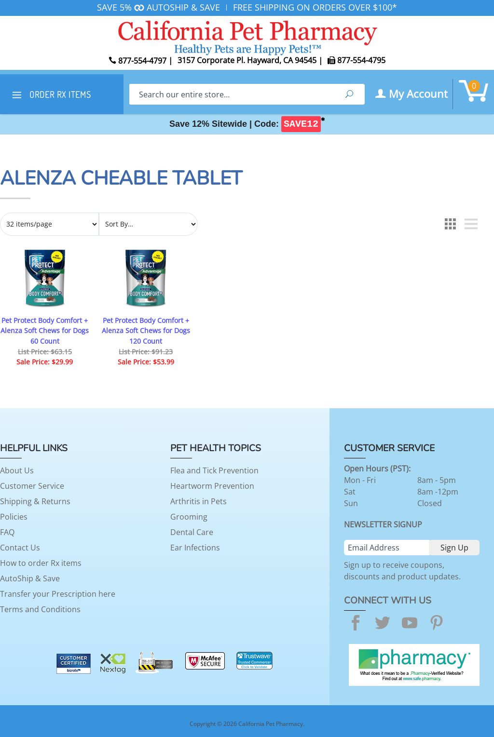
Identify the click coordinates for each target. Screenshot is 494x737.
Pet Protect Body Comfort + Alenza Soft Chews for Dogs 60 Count (44, 331)
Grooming (188, 516)
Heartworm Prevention (212, 486)
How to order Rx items (41, 563)
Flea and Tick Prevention (214, 470)
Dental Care (191, 532)
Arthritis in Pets (198, 501)
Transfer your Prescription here (57, 594)
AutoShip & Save (30, 578)
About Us (17, 470)
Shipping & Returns (35, 501)
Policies (13, 516)
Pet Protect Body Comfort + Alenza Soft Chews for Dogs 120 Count (146, 331)
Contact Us (20, 547)
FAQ (7, 532)
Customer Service (32, 486)
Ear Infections (195, 547)
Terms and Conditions (40, 609)
